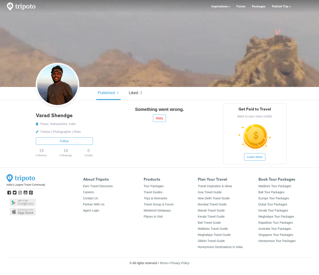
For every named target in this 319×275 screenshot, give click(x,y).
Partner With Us (94, 204)
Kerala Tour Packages (273, 210)
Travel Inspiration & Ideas (215, 186)
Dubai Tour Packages (272, 204)
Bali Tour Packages (271, 192)
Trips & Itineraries (155, 198)
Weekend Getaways (157, 210)
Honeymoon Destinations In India (220, 247)
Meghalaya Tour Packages (276, 216)
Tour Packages (154, 186)
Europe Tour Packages (273, 198)
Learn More (255, 157)
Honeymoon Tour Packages (277, 241)
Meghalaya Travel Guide (214, 235)
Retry (159, 118)
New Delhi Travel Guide (214, 198)
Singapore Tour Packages (275, 235)
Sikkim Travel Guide (211, 241)
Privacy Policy (180, 263)
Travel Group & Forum (159, 204)
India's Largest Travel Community (26, 184)
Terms (164, 263)
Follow (64, 141)
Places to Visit (153, 216)
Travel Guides (153, 192)
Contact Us (90, 198)
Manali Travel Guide (211, 210)
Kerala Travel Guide (211, 216)
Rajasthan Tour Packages (275, 222)
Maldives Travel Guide (213, 228)
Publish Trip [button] (281, 6)
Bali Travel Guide (209, 222)
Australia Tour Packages (274, 228)
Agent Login (91, 210)
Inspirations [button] (220, 6)
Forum (241, 6)
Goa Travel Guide (210, 192)
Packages (258, 6)
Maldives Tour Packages (274, 186)
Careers (88, 192)
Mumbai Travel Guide (212, 204)
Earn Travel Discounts (98, 186)
